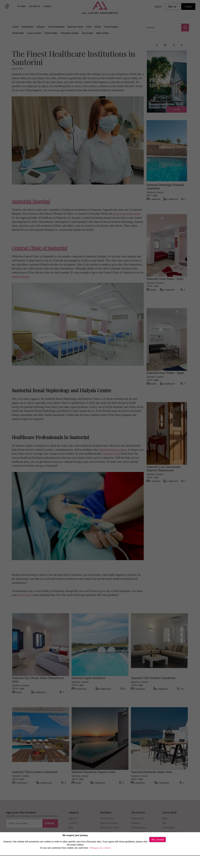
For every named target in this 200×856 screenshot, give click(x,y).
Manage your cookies (100, 848)
